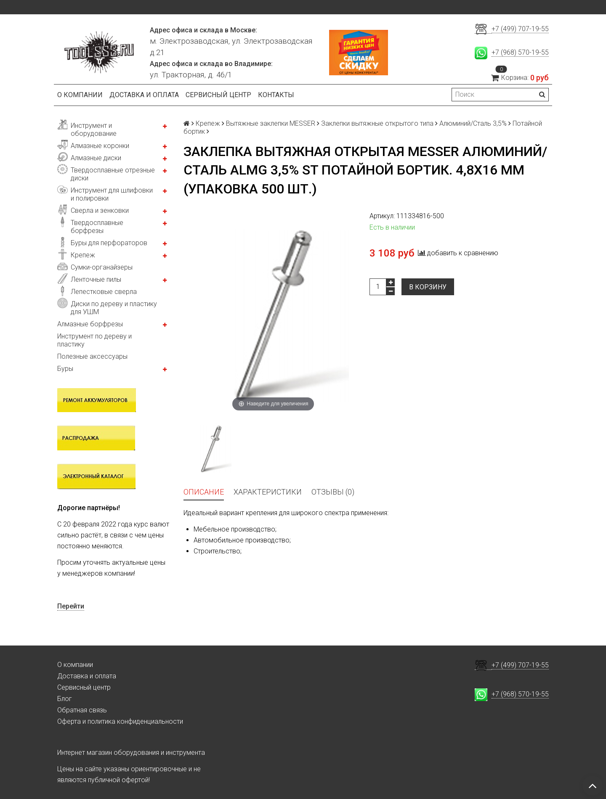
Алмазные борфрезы (90, 324)
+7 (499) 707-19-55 (520, 29)
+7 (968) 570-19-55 (520, 52)
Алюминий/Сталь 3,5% (473, 123)
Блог (64, 699)
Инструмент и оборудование (94, 130)
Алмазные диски (96, 158)
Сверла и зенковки (100, 210)
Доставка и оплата (144, 95)
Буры (65, 369)
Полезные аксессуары (92, 356)
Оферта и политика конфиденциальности (120, 721)
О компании (80, 95)
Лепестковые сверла (104, 292)
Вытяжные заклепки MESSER (270, 123)
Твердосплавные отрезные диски (113, 174)
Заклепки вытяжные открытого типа (377, 123)
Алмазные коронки (100, 146)
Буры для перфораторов (109, 243)
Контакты (276, 95)
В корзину (428, 287)
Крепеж (83, 255)
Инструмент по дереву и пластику (94, 340)
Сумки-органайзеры (102, 267)
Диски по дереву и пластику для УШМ (114, 308)
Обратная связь (82, 710)
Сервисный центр (218, 95)
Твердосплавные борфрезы (97, 227)
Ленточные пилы (96, 279)
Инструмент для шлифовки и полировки (112, 194)
